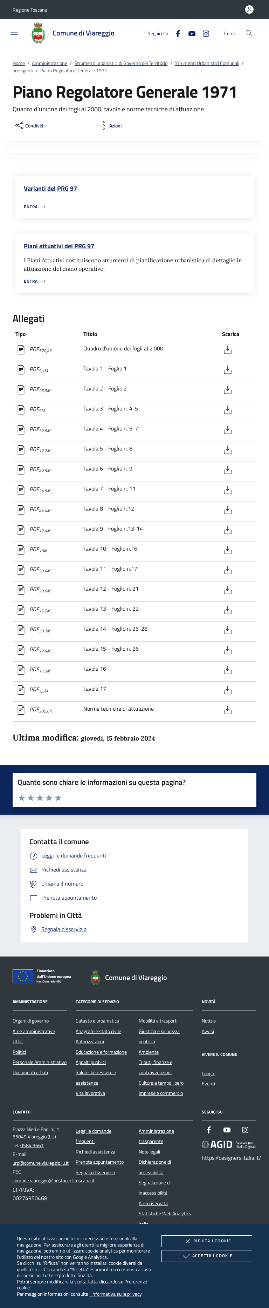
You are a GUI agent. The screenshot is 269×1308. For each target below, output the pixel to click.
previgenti (23, 70)
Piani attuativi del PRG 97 (59, 246)
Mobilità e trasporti (158, 1021)
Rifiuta (206, 1241)
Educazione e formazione (101, 1052)
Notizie (209, 1021)
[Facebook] (175, 33)
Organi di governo (31, 1021)
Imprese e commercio (161, 1093)
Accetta (207, 1256)
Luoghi (208, 1073)
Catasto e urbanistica (97, 1021)
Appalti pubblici (91, 1062)
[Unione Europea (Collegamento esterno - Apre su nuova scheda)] (44, 977)
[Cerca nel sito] (248, 33)
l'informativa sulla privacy (115, 1293)
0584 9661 (32, 1145)
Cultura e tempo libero (161, 1083)
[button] (30, 9)
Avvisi (208, 1031)
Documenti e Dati (30, 1072)
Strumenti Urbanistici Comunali (207, 63)
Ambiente (149, 1052)
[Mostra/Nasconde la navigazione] (14, 32)
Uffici (18, 1041)
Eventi (208, 1083)
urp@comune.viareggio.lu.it (41, 1163)
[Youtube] (189, 33)
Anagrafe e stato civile (98, 1031)
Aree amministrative (34, 1031)
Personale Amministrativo (40, 1062)
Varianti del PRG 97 (50, 188)
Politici (19, 1052)
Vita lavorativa (90, 1093)
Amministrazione (49, 63)
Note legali (149, 1152)
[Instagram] (203, 33)
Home (19, 63)
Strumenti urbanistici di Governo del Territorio (120, 63)
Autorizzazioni (90, 1041)
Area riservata (153, 1203)
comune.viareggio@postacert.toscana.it (54, 1180)
